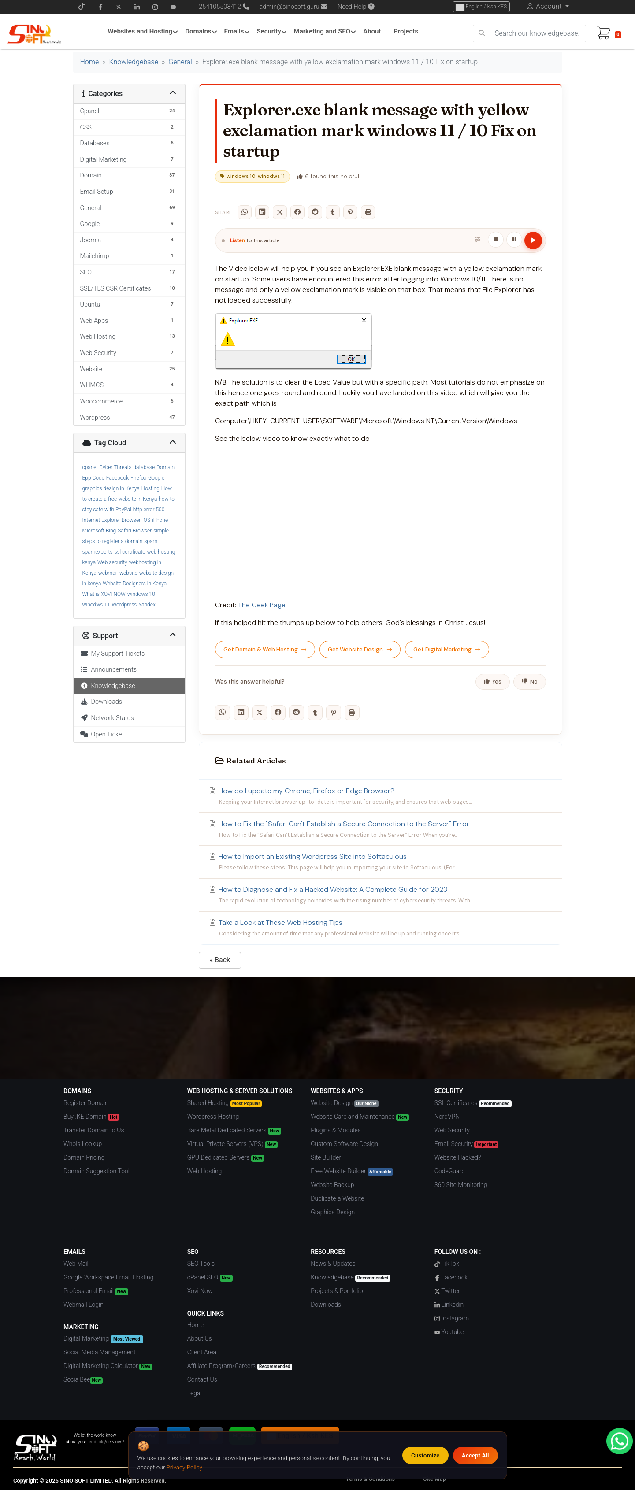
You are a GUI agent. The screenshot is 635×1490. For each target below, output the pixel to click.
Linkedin (449, 1304)
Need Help (356, 7)
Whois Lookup (82, 1143)
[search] (481, 33)
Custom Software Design (344, 1143)
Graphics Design (333, 1212)
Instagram (451, 1318)
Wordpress (124, 605)
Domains (198, 31)
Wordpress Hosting (213, 1116)
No (530, 681)
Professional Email (95, 1291)
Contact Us (202, 1379)
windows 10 (141, 594)
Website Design (344, 1103)
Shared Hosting (224, 1103)
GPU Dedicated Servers (225, 1158)
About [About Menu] (372, 31)
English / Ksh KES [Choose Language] (481, 7)
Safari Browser (135, 531)
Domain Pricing (83, 1157)
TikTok (446, 1263)
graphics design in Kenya (111, 488)
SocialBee (83, 1380)
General (180, 62)
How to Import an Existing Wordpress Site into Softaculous (380, 862)
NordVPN (447, 1116)
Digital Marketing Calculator (107, 1366)
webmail (108, 573)
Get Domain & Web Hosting (265, 649)
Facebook (117, 478)
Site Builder (326, 1157)
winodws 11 (96, 605)
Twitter (447, 1290)
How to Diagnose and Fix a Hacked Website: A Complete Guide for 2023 (380, 895)
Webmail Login (83, 1304)
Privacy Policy (184, 1467)
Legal (194, 1393)
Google (156, 478)
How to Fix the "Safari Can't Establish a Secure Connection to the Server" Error (380, 829)
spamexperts (97, 552)
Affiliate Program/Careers (239, 1366)
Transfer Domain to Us (93, 1130)
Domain (165, 467)
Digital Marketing (103, 1339)
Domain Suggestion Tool (96, 1171)
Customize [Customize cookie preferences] (425, 1455)
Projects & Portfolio (337, 1290)
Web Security (452, 1130)
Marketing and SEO (322, 31)
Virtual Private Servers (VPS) (232, 1144)
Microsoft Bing (99, 531)
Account (548, 6)
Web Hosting (204, 1171)
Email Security (466, 1144)
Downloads (101, 702)
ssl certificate (129, 552)
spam (150, 541)
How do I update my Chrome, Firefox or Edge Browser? (380, 796)
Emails (234, 31)
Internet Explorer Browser (111, 520)
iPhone (160, 520)
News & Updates (333, 1263)
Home (89, 62)
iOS (146, 520)
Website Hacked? (457, 1157)
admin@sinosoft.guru (293, 7)
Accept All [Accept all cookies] (475, 1455)
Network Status (107, 718)
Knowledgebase (133, 62)
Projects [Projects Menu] (406, 31)
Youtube (449, 1331)
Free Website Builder (352, 1172)
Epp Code (93, 478)
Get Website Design (360, 649)
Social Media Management (99, 1352)
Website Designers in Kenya (135, 583)
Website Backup (332, 1184)
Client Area (201, 1352)
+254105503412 (218, 7)
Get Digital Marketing (446, 649)
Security (268, 31)
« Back (220, 960)
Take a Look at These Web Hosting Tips (380, 928)
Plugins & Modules (336, 1130)
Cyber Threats (115, 467)
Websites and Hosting (140, 31)
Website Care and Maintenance (360, 1117)
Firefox (138, 478)
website (128, 573)
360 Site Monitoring (460, 1184)
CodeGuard (449, 1171)
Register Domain (85, 1102)
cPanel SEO (210, 1278)
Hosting (150, 488)
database (144, 467)
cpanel (90, 467)
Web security (112, 562)
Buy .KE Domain (91, 1117)
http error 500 (149, 510)
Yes (492, 681)
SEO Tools (201, 1263)
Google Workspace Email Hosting (108, 1277)
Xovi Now (200, 1290)
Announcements (108, 669)
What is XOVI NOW (104, 594)
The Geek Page (262, 605)
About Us (199, 1338)
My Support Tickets (112, 654)
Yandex (147, 605)
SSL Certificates (473, 1103)
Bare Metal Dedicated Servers (234, 1131)
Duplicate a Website (337, 1198)
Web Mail (76, 1263)
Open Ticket (102, 734)
